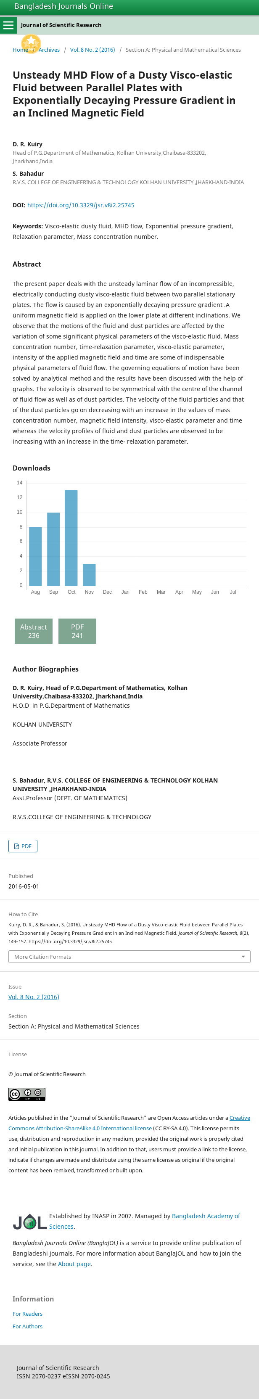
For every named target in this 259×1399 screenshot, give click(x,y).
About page (74, 1264)
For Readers (27, 1313)
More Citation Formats (42, 956)
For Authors (27, 1326)
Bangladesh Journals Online (63, 6)
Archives (49, 49)
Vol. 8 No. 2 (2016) (92, 49)
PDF (26, 846)
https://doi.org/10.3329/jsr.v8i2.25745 (81, 205)
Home (20, 49)
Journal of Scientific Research (61, 25)
